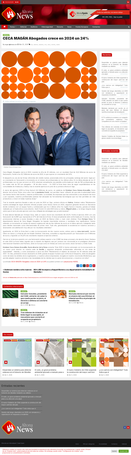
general (53, 44)
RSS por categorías (88, 444)
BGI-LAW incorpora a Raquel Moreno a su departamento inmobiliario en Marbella (64, 271)
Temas (13, 27)
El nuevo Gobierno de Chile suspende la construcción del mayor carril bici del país (115, 79)
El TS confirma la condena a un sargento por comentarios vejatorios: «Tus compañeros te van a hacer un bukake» (115, 119)
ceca (45, 44)
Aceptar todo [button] (124, 451)
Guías (69, 27)
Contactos (96, 27)
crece (49, 44)
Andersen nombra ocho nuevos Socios (17, 271)
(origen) (6, 44)
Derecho (60, 27)
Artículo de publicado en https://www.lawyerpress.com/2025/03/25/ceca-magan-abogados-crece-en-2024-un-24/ (40, 277)
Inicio (77, 444)
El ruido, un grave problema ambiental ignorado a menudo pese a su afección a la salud (115, 72)
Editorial (23, 27)
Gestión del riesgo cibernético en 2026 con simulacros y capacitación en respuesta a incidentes (115, 93)
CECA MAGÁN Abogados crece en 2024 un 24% (29, 262)
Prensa (28, 340)
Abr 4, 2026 (25, 305)
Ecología (7, 340)
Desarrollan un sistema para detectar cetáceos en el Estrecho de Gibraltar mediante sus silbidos (115, 64)
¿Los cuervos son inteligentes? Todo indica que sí (18, 408)
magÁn (58, 44)
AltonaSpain (12, 443)
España (14, 340)
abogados (41, 44)
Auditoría (34, 27)
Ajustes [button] (114, 451)
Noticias (21, 340)
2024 (32, 44)
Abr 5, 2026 (8, 375)
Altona (32, 305)
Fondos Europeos (82, 27)
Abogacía (36, 44)
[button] (129, 27)
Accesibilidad (103, 444)
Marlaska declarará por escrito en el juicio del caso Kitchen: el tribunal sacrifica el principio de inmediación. (115, 110)
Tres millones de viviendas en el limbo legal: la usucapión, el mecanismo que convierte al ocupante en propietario (115, 129)
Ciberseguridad (47, 27)
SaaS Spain (21, 443)
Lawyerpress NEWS (70, 262)
